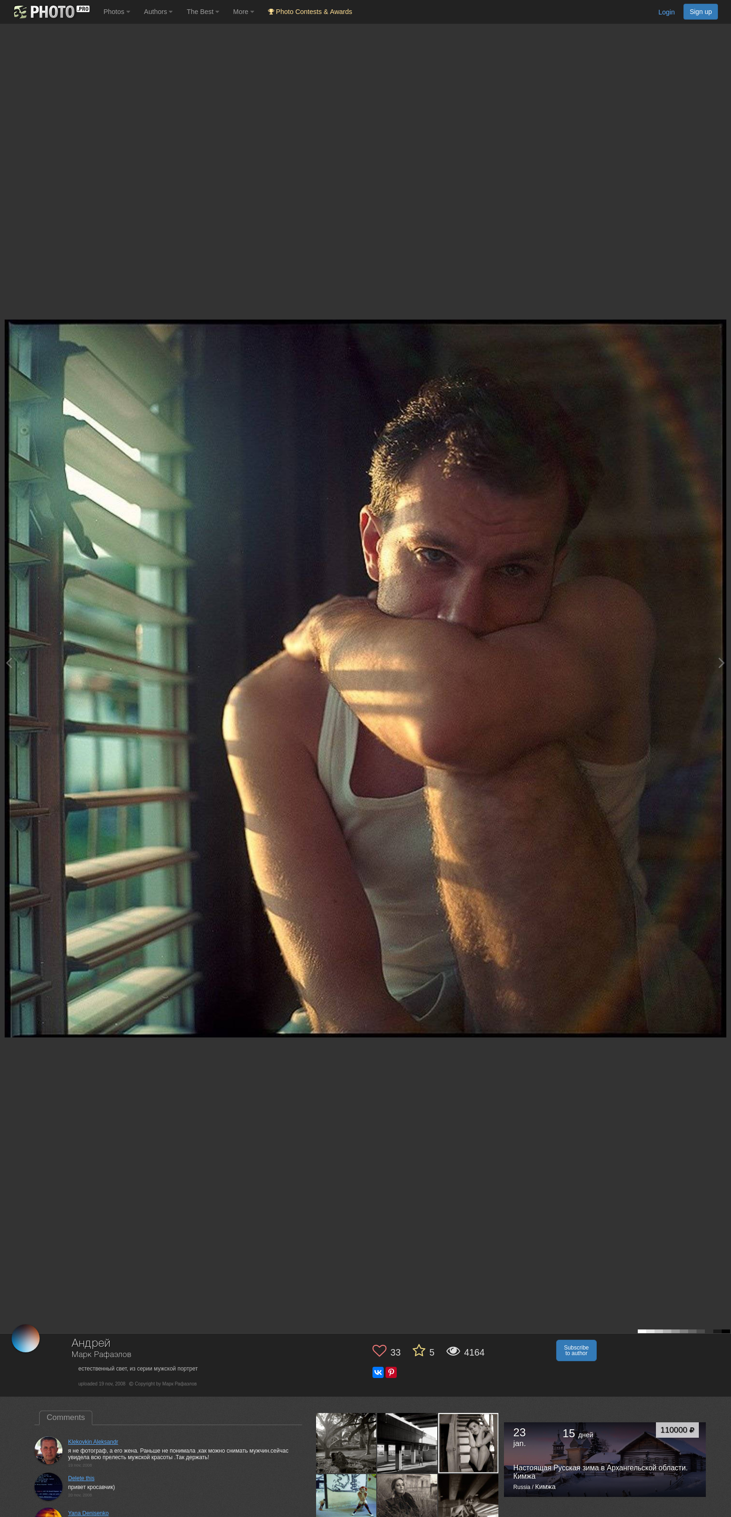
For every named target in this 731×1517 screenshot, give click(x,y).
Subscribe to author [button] (576, 1350)
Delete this (81, 1478)
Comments (66, 1417)
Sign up (701, 11)
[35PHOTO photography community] (51, 12)
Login (666, 12)
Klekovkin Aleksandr (93, 1442)
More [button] (243, 11)
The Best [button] (202, 11)
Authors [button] (158, 11)
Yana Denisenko (88, 1513)
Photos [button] (116, 11)
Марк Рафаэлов (101, 1354)
